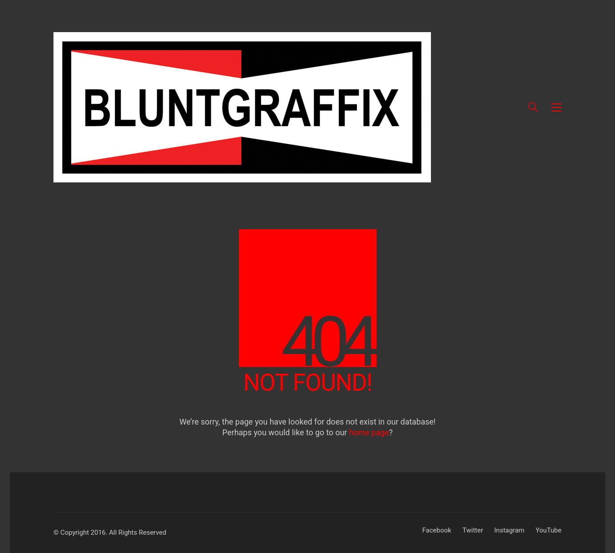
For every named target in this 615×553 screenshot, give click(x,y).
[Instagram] (509, 530)
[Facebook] (436, 530)
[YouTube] (549, 530)
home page (369, 432)
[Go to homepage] (242, 107)
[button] (556, 107)
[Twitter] (473, 530)
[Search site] (533, 108)
